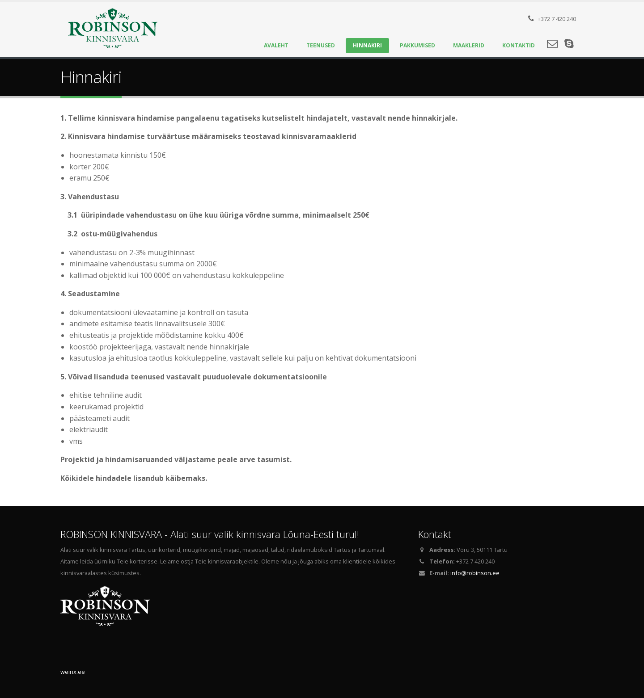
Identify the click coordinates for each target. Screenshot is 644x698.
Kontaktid (518, 45)
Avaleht (276, 45)
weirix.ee (72, 672)
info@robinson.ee (475, 573)
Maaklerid (468, 45)
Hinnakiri (367, 45)
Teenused (320, 45)
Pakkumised (417, 45)
